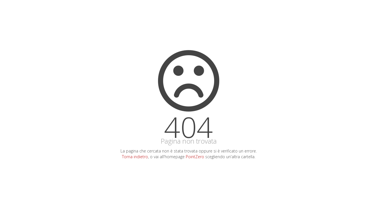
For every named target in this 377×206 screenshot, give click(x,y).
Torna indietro (135, 156)
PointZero (195, 156)
